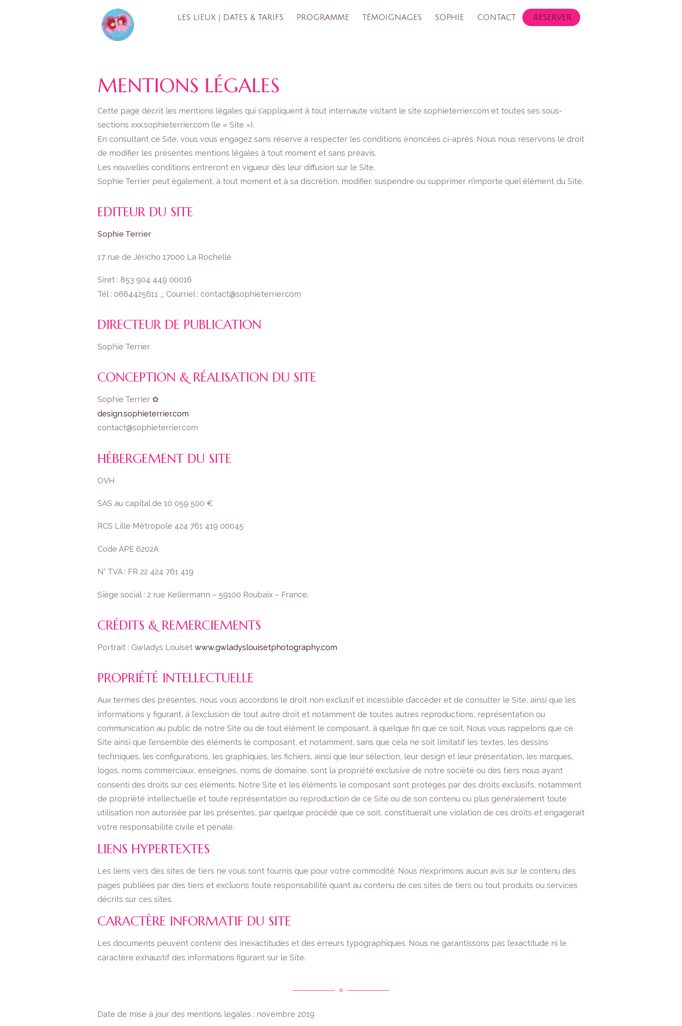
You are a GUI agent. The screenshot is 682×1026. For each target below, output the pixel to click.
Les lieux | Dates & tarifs (230, 17)
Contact (496, 17)
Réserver (552, 17)
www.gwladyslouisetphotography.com (266, 647)
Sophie (449, 17)
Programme (323, 17)
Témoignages (392, 17)
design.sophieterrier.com (143, 413)
